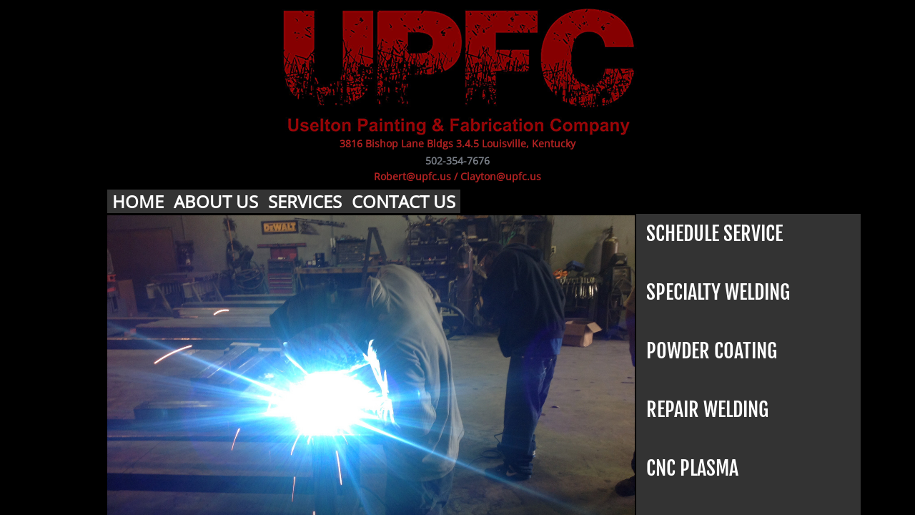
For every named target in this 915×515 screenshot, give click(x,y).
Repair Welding (707, 409)
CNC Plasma (692, 468)
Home (138, 201)
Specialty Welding (718, 292)
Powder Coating (711, 350)
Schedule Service (714, 233)
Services (305, 201)
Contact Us (403, 201)
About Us (216, 201)
